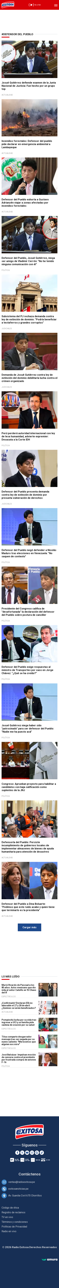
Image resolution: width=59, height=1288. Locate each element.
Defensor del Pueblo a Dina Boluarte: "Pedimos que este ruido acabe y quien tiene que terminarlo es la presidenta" (28, 907)
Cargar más (29, 927)
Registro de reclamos (13, 1212)
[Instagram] (32, 1153)
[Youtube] (27, 1153)
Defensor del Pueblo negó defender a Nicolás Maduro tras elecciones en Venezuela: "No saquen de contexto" (29, 553)
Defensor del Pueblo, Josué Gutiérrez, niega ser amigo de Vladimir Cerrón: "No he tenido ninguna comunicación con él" (28, 261)
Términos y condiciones (15, 1221)
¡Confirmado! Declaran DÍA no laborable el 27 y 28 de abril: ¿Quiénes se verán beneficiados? (19, 1005)
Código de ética (10, 1207)
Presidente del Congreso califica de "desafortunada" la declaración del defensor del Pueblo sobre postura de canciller (28, 611)
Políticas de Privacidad (14, 1226)
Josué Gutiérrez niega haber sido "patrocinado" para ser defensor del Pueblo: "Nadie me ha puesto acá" (28, 728)
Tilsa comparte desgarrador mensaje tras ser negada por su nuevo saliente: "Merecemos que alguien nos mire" (19, 1040)
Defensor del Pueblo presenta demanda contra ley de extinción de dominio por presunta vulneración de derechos (25, 494)
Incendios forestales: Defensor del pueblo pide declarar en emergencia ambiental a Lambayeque (27, 144)
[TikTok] (42, 1153)
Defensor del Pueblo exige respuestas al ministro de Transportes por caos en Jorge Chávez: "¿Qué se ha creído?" (27, 670)
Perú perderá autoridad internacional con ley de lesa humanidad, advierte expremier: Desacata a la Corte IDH (28, 436)
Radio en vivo (9, 1231)
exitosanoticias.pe (18, 1188)
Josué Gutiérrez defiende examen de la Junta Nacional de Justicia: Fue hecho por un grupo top (29, 85)
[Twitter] (22, 1153)
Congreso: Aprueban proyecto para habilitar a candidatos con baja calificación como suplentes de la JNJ (29, 787)
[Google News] (37, 1153)
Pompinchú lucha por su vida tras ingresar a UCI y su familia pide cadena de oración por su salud (19, 1022)
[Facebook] (17, 1153)
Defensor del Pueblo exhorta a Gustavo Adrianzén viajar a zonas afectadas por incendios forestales (25, 202)
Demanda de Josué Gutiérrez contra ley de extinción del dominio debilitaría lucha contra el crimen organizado (29, 378)
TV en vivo (7, 1217)
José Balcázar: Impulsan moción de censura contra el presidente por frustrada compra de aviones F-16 (19, 1058)
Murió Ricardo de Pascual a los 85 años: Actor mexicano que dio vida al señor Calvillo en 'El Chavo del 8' (19, 989)
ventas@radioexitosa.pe (21, 1181)
